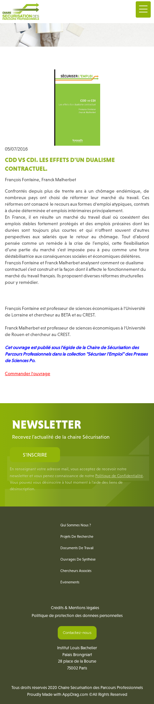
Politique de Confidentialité (119, 476)
